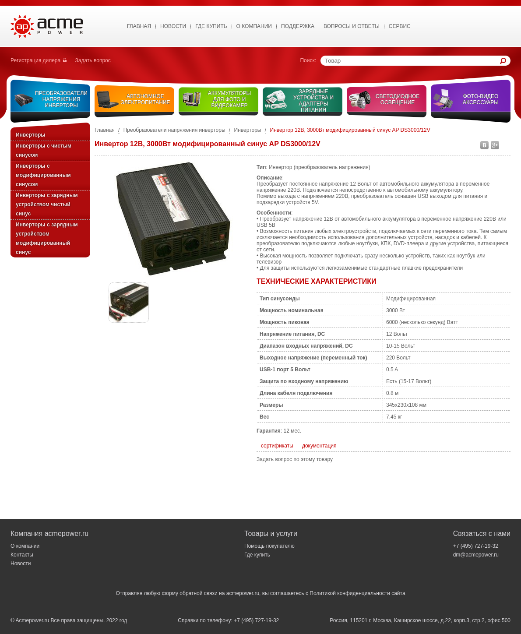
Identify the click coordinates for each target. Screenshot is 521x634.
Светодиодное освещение (398, 99)
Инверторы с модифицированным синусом (43, 175)
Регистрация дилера (35, 60)
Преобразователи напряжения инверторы (61, 99)
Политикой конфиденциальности (350, 593)
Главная (139, 26)
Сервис (400, 26)
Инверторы (31, 135)
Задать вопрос (93, 60)
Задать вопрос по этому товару (295, 459)
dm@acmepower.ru (476, 555)
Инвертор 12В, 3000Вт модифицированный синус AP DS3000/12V (350, 130)
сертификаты (277, 446)
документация (319, 446)
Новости (173, 26)
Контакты (22, 555)
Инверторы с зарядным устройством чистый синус (47, 204)
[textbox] (412, 61)
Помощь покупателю (269, 546)
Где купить (211, 26)
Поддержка (297, 26)
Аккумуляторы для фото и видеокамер (229, 99)
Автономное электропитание (145, 99)
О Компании (254, 26)
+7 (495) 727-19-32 (475, 546)
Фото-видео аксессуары (481, 99)
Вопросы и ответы (352, 26)
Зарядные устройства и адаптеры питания (313, 100)
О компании (25, 546)
